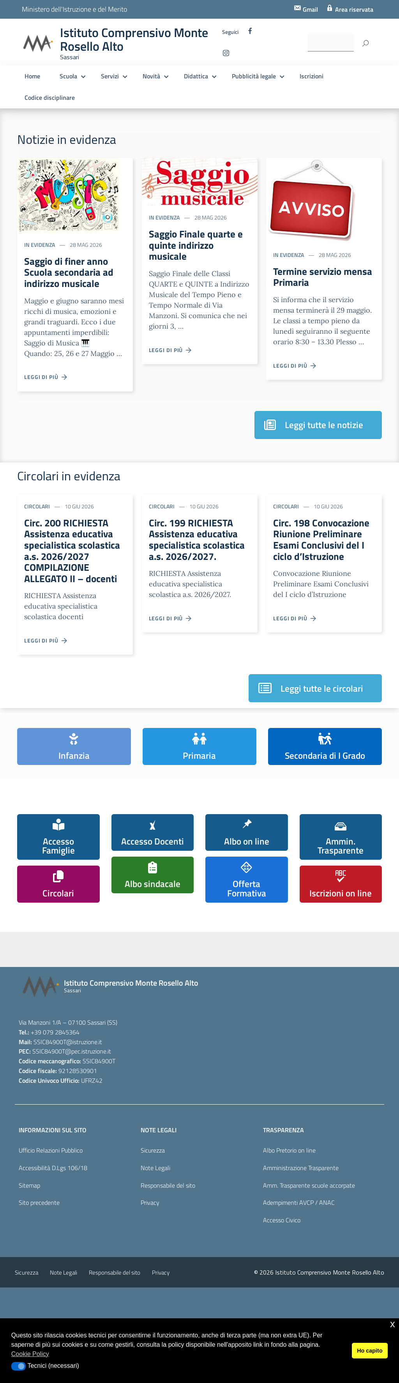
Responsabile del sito (168, 1281)
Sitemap (29, 1281)
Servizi (110, 76)
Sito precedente (39, 1298)
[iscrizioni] (44, 1000)
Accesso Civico (281, 1315)
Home (32, 76)
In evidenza (39, 245)
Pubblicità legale (254, 76)
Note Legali (155, 1263)
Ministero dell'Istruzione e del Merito (74, 9)
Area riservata (353, 9)
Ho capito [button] (370, 1351)
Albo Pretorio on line (289, 1245)
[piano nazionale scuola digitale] (200, 1002)
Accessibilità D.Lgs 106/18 (53, 1263)
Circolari (37, 510)
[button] (18, 1366)
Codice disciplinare (50, 97)
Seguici (230, 32)
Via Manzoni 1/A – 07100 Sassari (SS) (68, 1118)
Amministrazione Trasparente (301, 1263)
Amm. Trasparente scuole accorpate (309, 1281)
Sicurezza (153, 1245)
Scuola (68, 76)
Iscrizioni (311, 76)
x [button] (392, 1324)
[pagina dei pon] (278, 1005)
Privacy (150, 1298)
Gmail (309, 9)
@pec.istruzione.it (88, 1147)
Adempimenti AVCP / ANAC (299, 1298)
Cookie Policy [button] (30, 1354)
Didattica (196, 76)
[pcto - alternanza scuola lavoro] (356, 999)
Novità (151, 76)
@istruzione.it (84, 1137)
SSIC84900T (50, 1137)
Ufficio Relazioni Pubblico (51, 1245)
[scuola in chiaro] (122, 997)
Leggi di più (46, 381)
